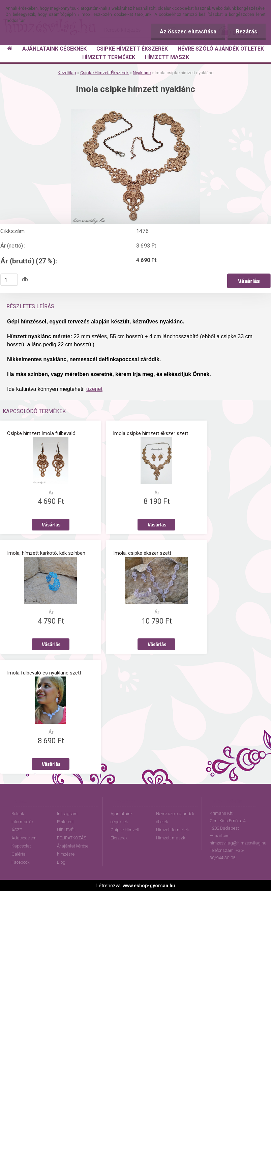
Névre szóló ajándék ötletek (175, 814)
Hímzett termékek (172, 826)
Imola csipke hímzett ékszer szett (150, 432)
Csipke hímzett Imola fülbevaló (41, 432)
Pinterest (65, 818)
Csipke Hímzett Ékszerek (104, 72)
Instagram (67, 810)
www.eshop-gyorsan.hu (149, 882)
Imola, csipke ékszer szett (142, 551)
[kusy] (9, 280)
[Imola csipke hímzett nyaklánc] (135, 111)
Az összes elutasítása (188, 31)
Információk (22, 818)
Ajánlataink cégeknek (121, 814)
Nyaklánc (142, 72)
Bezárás (246, 31)
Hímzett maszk (170, 834)
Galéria (18, 851)
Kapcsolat (21, 842)
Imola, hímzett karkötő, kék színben (46, 551)
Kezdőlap (67, 72)
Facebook (20, 859)
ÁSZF (16, 826)
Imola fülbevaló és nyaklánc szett (44, 670)
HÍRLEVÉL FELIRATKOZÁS (71, 830)
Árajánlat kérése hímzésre (72, 847)
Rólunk (17, 810)
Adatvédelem (23, 834)
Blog (61, 859)
